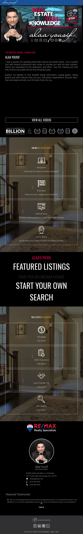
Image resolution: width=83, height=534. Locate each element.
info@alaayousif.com (36, 479)
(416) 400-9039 (35, 482)
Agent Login (55, 532)
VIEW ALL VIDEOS (41, 120)
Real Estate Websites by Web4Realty (36, 532)
